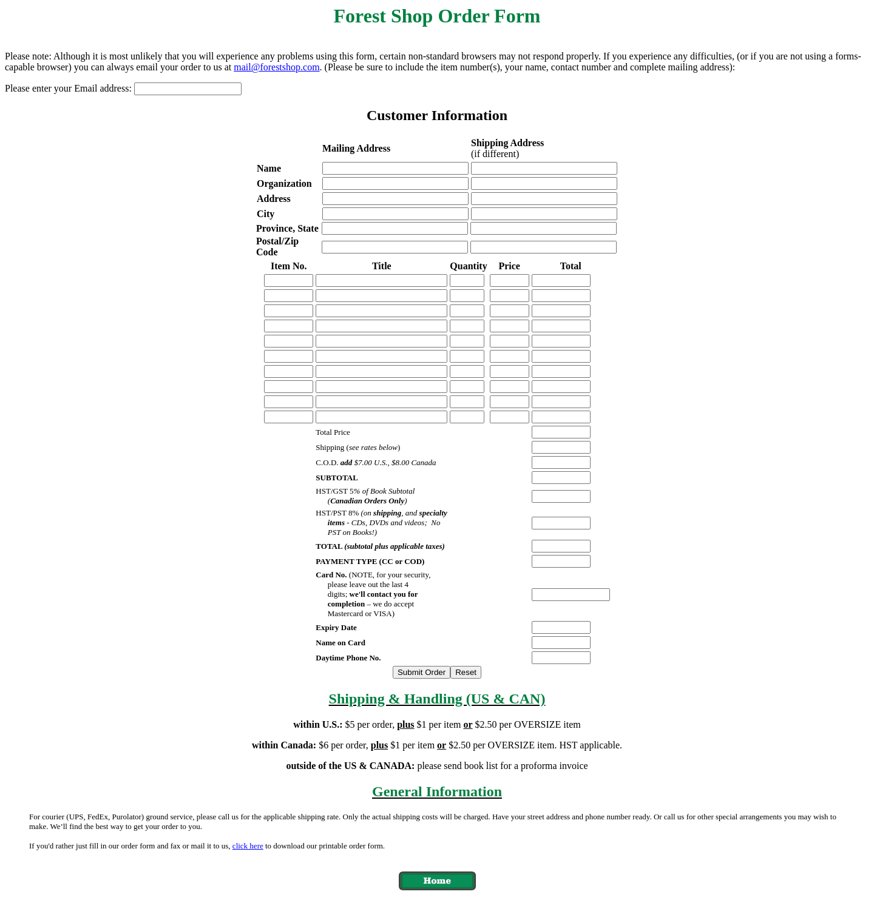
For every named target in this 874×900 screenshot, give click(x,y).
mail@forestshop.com (276, 67)
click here (247, 845)
